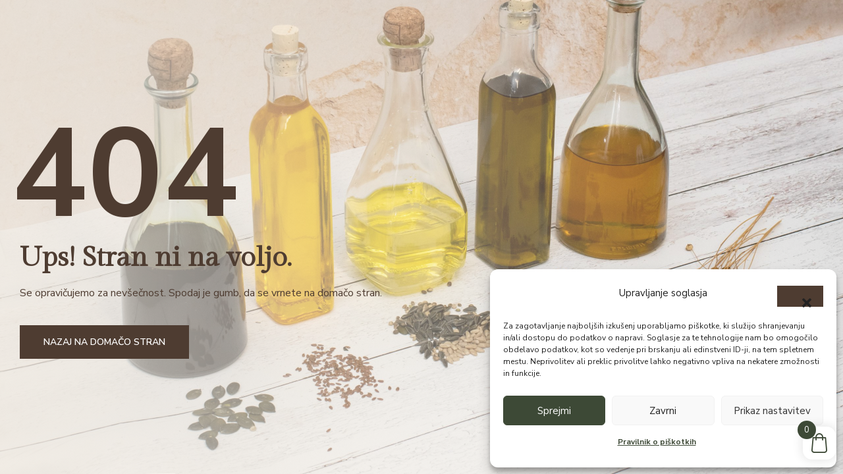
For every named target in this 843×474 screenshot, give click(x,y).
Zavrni (662, 410)
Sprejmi (554, 410)
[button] (800, 296)
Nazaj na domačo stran (104, 342)
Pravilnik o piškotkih (657, 441)
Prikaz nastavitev (772, 410)
